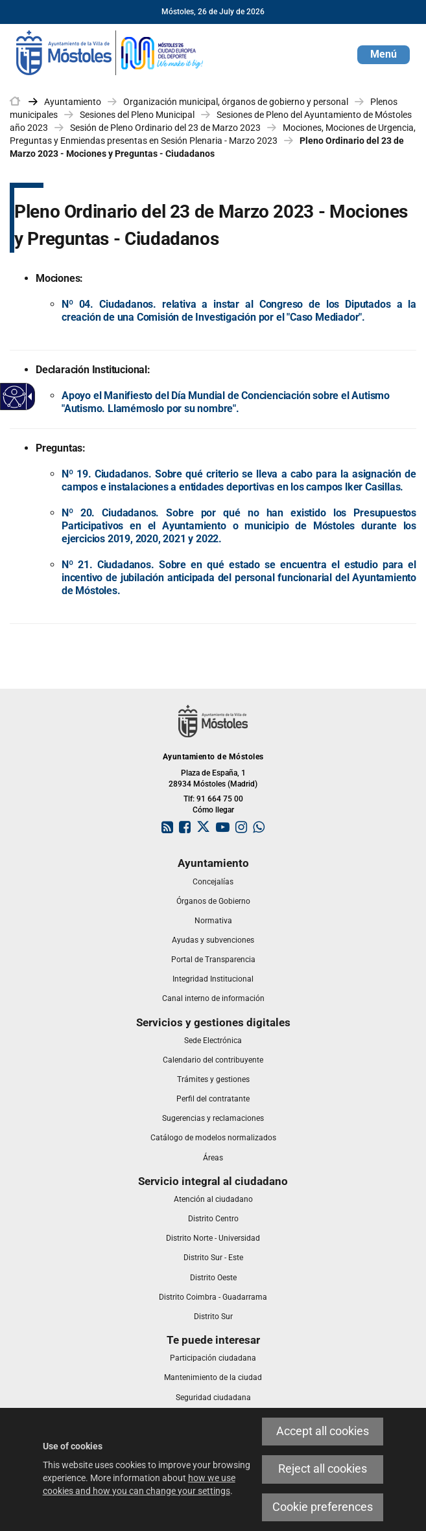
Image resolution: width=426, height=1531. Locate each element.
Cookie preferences (322, 1507)
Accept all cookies (322, 1431)
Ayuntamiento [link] (72, 102)
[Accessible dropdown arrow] (28, 396)
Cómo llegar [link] (213, 809)
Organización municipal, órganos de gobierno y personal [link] (235, 102)
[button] (383, 54)
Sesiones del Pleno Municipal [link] (137, 114)
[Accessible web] (15, 397)
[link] (110, 52)
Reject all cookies (322, 1468)
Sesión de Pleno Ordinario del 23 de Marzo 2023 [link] (165, 127)
